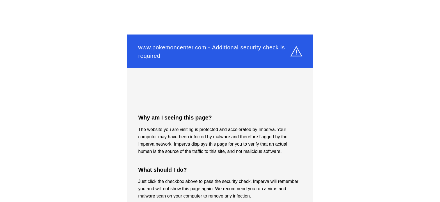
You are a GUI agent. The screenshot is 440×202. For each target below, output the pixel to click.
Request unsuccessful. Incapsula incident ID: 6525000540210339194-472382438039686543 (220, 101)
